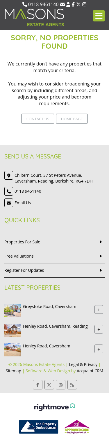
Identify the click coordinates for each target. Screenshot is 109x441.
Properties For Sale (22, 242)
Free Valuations (19, 256)
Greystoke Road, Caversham (49, 306)
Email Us (23, 202)
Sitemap (13, 370)
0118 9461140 (40, 4)
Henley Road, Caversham (46, 346)
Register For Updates (24, 270)
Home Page (72, 118)
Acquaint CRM (90, 370)
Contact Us (37, 118)
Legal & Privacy (83, 364)
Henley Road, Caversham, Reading (55, 326)
